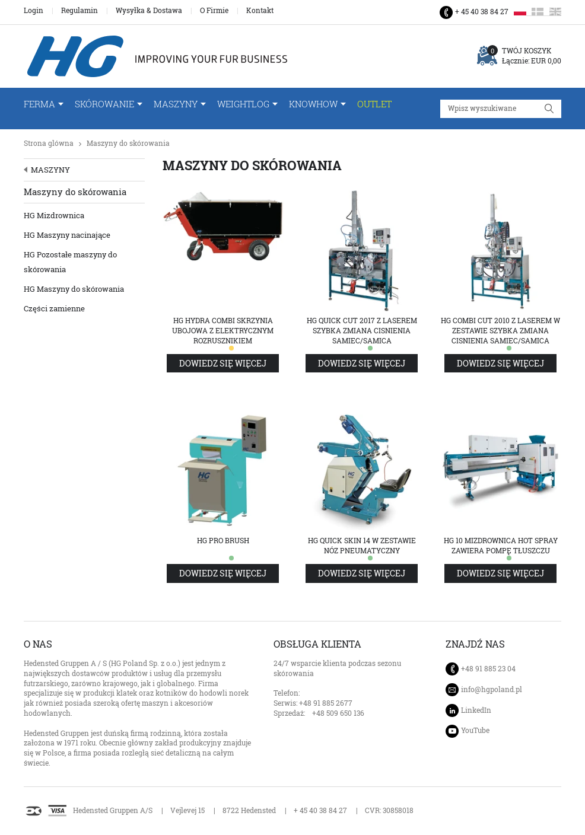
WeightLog (243, 104)
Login (33, 10)
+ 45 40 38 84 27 (481, 12)
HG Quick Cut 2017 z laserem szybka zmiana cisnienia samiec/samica (362, 330)
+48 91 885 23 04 (488, 669)
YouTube (475, 730)
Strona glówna (49, 143)
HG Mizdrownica (54, 215)
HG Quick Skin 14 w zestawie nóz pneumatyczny (362, 546)
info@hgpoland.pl (491, 689)
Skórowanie (104, 104)
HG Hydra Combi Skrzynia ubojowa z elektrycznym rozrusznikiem (223, 330)
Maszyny (176, 104)
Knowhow (313, 104)
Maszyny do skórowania (128, 143)
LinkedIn (476, 710)
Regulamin (79, 10)
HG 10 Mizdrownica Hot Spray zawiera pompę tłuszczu (501, 546)
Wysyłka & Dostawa (149, 10)
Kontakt (260, 10)
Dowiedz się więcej (222, 363)
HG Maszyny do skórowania (74, 288)
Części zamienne (54, 308)
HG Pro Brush (223, 541)
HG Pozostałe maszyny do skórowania (70, 262)
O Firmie (214, 10)
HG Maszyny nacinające (67, 235)
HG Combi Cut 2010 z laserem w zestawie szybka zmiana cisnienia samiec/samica (500, 330)
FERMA (39, 104)
